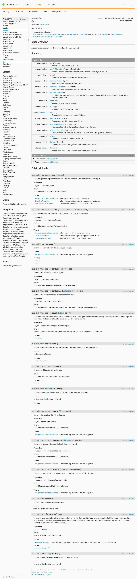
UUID (4, 190)
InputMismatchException (12, 238)
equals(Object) (40, 361)
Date (4, 109)
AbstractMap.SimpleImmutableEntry (16, 85)
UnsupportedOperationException (46, 198)
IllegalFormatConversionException (15, 227)
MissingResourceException (13, 247)
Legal (42, 574)
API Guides (18, 11)
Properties (6, 154)
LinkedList (6, 143)
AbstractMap (7, 80)
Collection (43, 24)
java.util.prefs (8, 44)
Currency (6, 107)
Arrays (5, 98)
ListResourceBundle (10, 145)
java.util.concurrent (10, 32)
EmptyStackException (11, 218)
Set (4, 62)
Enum (96, 34)
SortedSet (6, 66)
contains (53, 81)
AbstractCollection (9, 76)
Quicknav (18, 4)
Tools (44, 11)
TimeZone (6, 183)
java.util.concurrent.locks (12, 37)
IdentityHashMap (9, 136)
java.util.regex (8, 46)
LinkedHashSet (8, 141)
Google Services (59, 11)
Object (59, 81)
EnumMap (6, 114)
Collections (7, 105)
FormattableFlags (9, 123)
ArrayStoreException (42, 542)
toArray (53, 142)
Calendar (6, 103)
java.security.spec (9, 23)
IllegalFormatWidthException (13, 236)
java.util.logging (8, 41)
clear (52, 75)
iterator (53, 113)
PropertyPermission (10, 156)
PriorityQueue (8, 152)
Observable (7, 150)
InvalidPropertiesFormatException (15, 240)
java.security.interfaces (11, 21)
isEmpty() (38, 261)
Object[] (44, 148)
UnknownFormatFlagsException (14, 256)
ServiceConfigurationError (12, 266)
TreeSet (5, 188)
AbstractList (7, 78)
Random (6, 161)
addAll (52, 69)
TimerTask (7, 181)
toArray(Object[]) (42, 548)
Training (5, 11)
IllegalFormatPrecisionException (14, 234)
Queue (5, 57)
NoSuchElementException (12, 249)
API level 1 (129, 20)
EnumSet (6, 116)
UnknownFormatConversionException (16, 254)
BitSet (5, 101)
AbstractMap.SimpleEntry (12, 83)
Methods (108, 18)
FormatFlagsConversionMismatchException (19, 220)
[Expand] (130, 155)
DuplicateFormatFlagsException (14, 216)
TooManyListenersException (13, 252)
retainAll (53, 130)
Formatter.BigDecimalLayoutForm (15, 204)
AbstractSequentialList (11, 89)
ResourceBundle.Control (11, 165)
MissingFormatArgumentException (15, 243)
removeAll (54, 124)
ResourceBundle (9, 163)
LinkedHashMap (9, 139)
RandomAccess (8, 60)
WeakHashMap (8, 194)
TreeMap (6, 186)
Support (48, 574)
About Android (35, 574)
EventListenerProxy (10, 118)
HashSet (6, 132)
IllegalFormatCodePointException (15, 225)
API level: (20, 19)
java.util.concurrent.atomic (12, 35)
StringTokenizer (8, 177)
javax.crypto (7, 50)
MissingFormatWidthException (14, 245)
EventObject (7, 121)
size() (36, 263)
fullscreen (26, 577)
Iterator (42, 113)
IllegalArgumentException (44, 204)
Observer (6, 55)
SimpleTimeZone (9, 172)
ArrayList (6, 96)
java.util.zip (7, 48)
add (51, 63)
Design (26, 4)
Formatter (6, 125)
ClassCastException (42, 201)
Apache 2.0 (61, 570)
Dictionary (6, 112)
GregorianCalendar (9, 127)
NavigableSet (37, 36)
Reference (33, 11)
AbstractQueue (8, 87)
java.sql (5, 26)
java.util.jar (7, 39)
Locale (5, 147)
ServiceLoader (8, 170)
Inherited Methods (118, 18)
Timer (5, 179)
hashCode (54, 101)
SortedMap (7, 64)
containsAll (54, 87)
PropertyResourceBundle (12, 159)
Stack (5, 174)
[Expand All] (129, 18)
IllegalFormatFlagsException (13, 231)
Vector (5, 192)
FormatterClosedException (12, 222)
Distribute (51, 4)
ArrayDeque (7, 94)
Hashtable (6, 134)
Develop (38, 4)
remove (53, 118)
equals (52, 93)
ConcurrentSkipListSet (51, 34)
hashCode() (38, 338)
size (51, 136)
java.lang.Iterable (52, 159)
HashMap (6, 130)
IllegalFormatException (11, 229)
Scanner (6, 168)
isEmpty (53, 107)
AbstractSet (7, 92)
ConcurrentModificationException (15, 214)
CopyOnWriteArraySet (69, 34)
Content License (90, 570)
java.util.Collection (52, 162)
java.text (6, 28)
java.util (6, 30)
